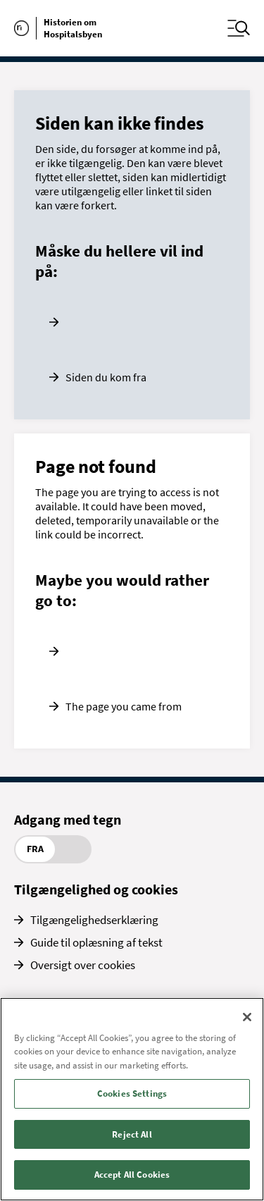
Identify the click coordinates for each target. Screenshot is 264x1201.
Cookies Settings (132, 1094)
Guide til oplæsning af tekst (96, 942)
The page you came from (123, 706)
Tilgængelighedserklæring (94, 920)
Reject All (131, 1134)
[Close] (247, 1017)
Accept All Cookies (132, 1175)
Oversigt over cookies (82, 965)
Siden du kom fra (105, 377)
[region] (132, 1099)
